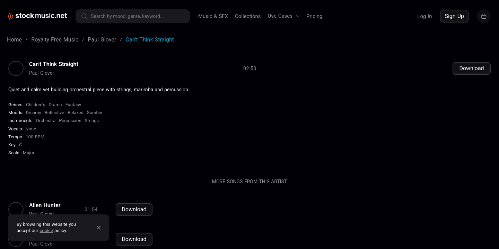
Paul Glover (41, 73)
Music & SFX (213, 16)
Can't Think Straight (53, 64)
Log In (424, 16)
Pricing (314, 16)
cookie (46, 230)
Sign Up (454, 16)
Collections (248, 16)
